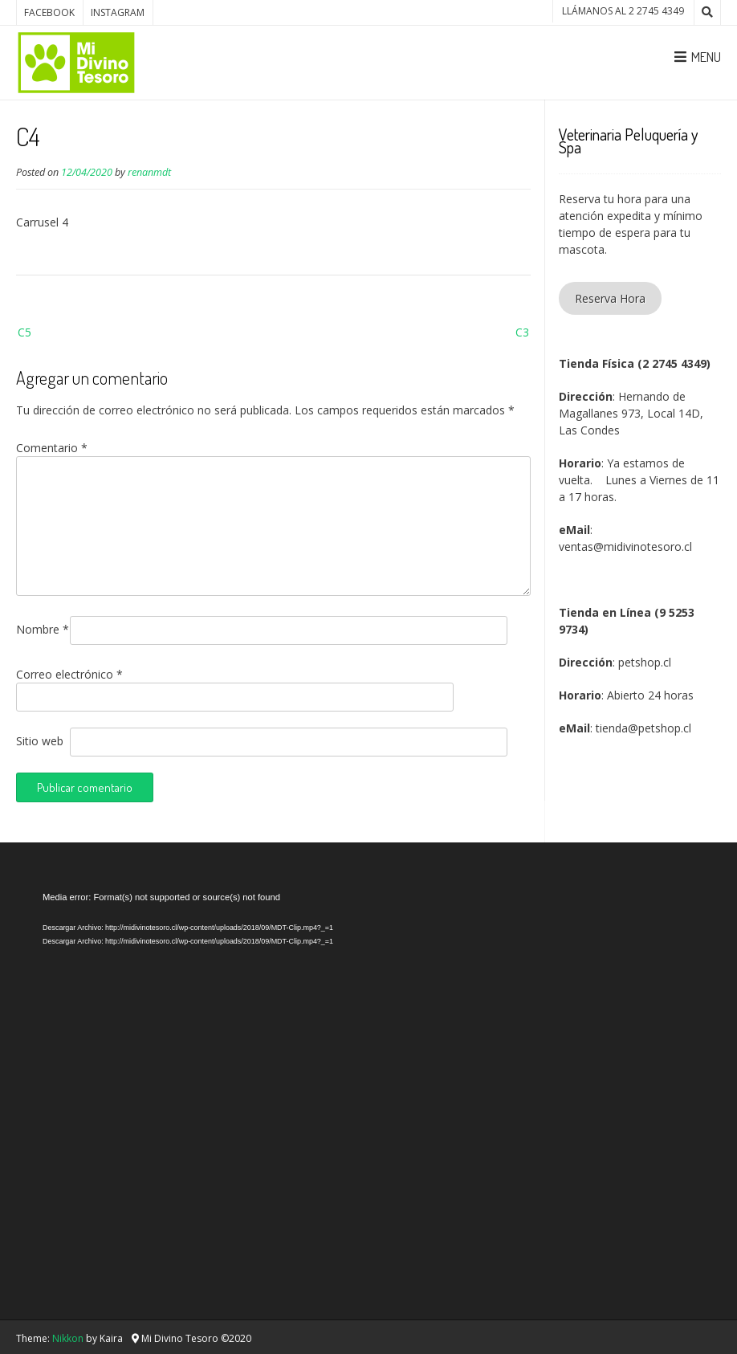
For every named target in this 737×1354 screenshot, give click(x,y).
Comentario (52, 447)
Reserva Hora (610, 298)
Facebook (49, 12)
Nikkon (67, 1338)
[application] (376, 1085)
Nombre (42, 629)
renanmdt (149, 172)
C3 (522, 332)
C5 (24, 332)
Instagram (118, 12)
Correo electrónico (69, 674)
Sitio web (39, 740)
